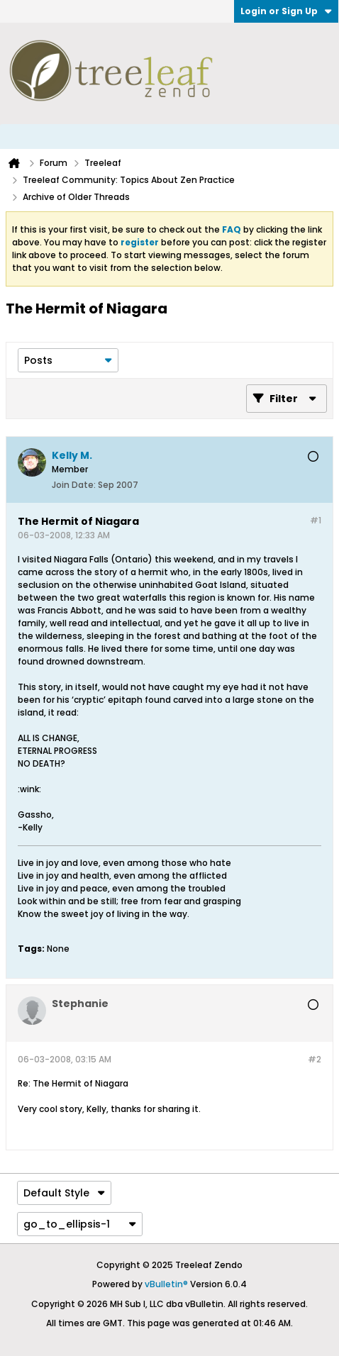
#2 (314, 1059)
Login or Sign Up (286, 11)
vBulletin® (166, 1284)
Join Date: (74, 485)
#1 (315, 520)
